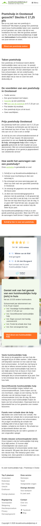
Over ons (24, 503)
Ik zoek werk (25, 493)
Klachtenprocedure (9, 508)
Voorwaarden (7, 503)
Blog (24, 513)
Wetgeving (6, 505)
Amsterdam (6, 478)
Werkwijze (25, 478)
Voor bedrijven (26, 491)
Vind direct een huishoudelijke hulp (18, 336)
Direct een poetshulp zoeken (16, 46)
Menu (35, 3)
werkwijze (10, 167)
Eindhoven (6, 489)
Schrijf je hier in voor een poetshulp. (19, 222)
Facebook (26, 510)
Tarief (23, 481)
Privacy (4, 511)
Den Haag (6, 484)
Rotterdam (6, 481)
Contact (24, 505)
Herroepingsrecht (8, 514)
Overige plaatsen (8, 494)
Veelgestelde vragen (28, 484)
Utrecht (4, 487)
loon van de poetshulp (16, 104)
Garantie (7, 101)
